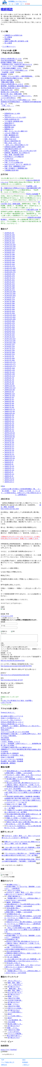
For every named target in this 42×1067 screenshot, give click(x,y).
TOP (2, 1057)
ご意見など (25, 1062)
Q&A (23, 1057)
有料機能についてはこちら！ (17, 1)
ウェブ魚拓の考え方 (7, 1060)
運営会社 (4, 1062)
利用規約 (25, 1060)
